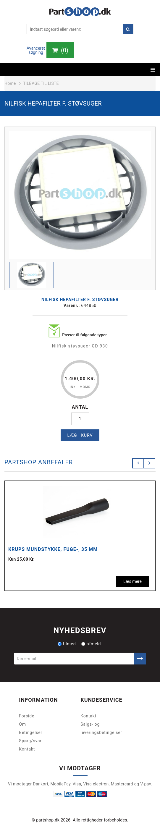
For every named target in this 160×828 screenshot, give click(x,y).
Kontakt (27, 749)
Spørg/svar (30, 740)
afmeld (91, 643)
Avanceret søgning (36, 50)
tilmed (67, 643)
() (60, 50)
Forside (26, 716)
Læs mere (132, 581)
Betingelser (30, 732)
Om (22, 724)
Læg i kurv (80, 435)
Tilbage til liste (41, 83)
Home (10, 83)
